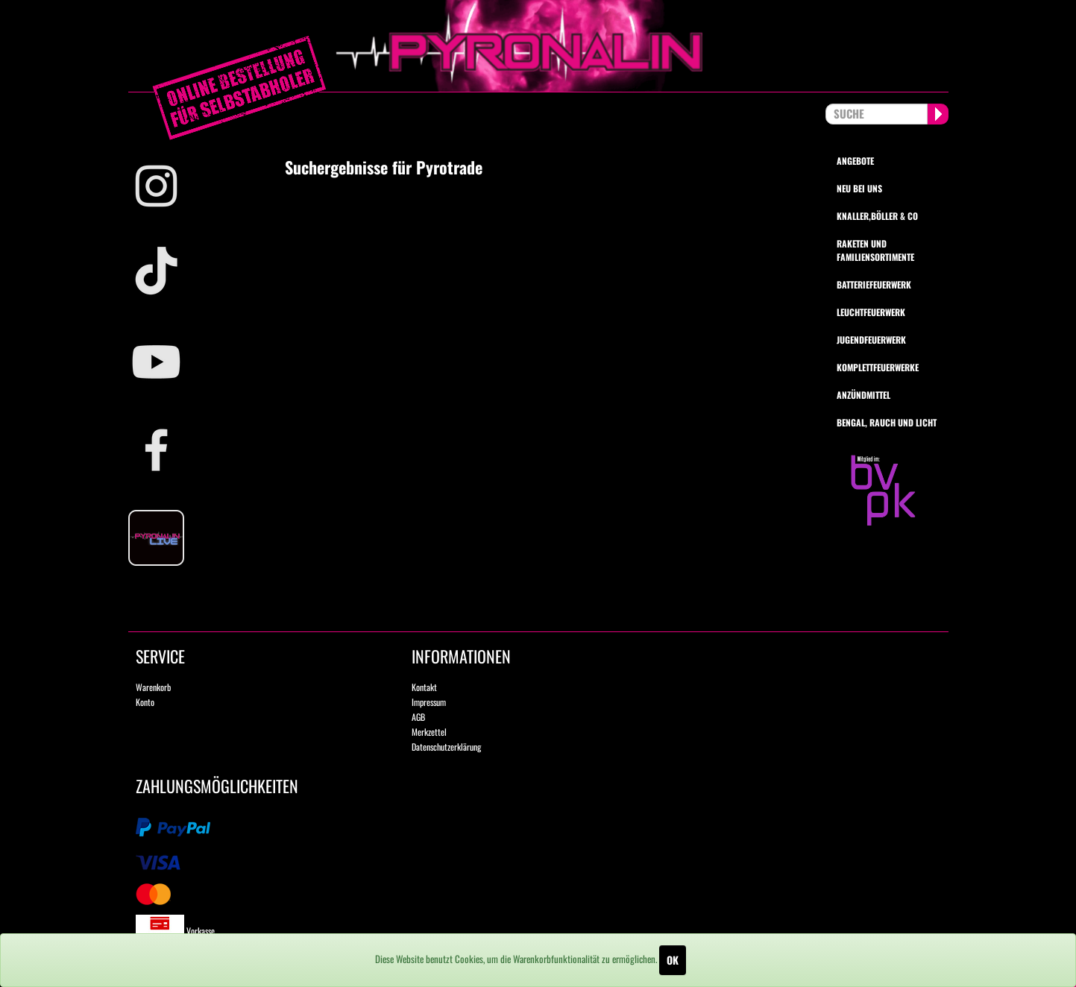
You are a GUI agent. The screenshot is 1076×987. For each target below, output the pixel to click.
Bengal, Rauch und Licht (887, 422)
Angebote (855, 160)
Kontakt (424, 687)
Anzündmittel (863, 394)
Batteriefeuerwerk (874, 284)
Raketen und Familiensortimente (875, 249)
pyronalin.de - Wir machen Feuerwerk (538, 46)
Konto (145, 702)
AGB (418, 716)
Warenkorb (153, 687)
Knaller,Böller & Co (877, 215)
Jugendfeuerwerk (871, 339)
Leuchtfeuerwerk (871, 312)
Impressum (429, 702)
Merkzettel (429, 731)
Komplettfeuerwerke (878, 367)
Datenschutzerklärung (446, 746)
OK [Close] (673, 960)
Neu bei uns (859, 188)
